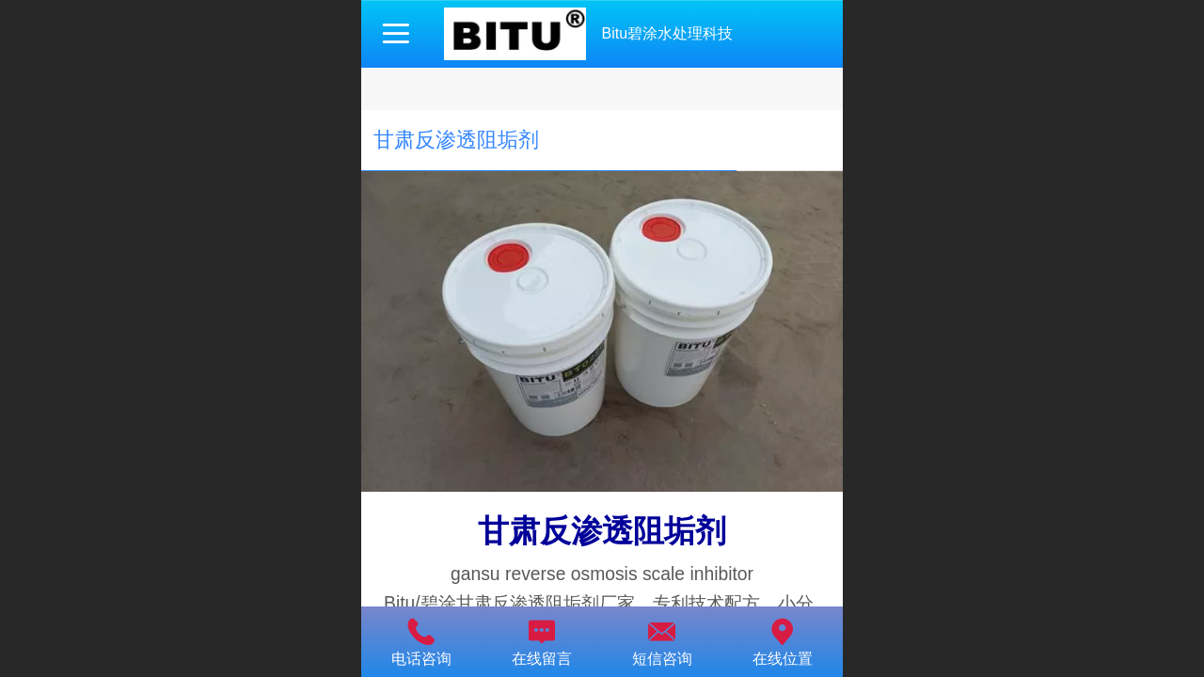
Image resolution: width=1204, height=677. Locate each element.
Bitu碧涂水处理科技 (667, 33)
